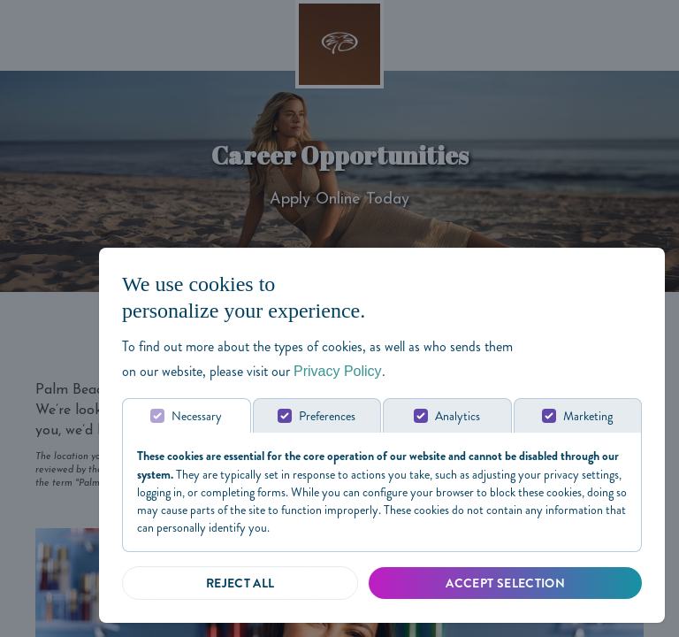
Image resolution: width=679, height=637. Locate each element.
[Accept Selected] (505, 583)
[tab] (186, 415)
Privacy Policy (338, 371)
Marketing (588, 416)
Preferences (327, 416)
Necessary (197, 416)
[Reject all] (240, 583)
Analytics (457, 416)
